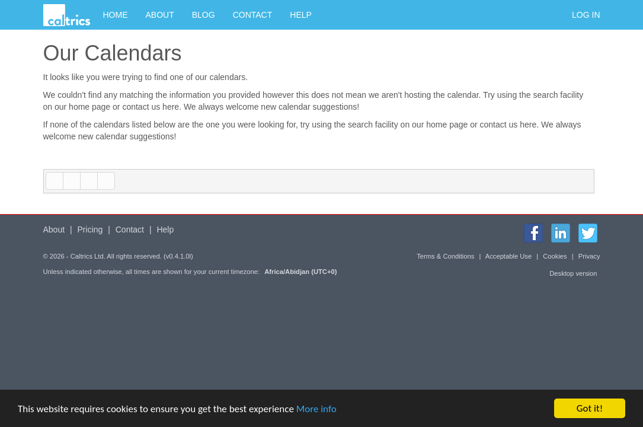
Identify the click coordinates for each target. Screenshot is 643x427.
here (170, 106)
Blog (203, 15)
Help (301, 15)
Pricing (90, 229)
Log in (586, 15)
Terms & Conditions (445, 256)
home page (89, 106)
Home (115, 15)
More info (316, 409)
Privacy (589, 256)
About (160, 15)
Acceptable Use (508, 256)
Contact (253, 15)
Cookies (555, 256)
